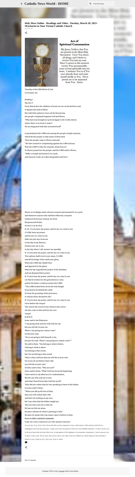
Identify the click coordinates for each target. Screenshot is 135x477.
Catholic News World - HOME (47, 3)
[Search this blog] (104, 3)
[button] (26, 32)
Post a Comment (30, 460)
